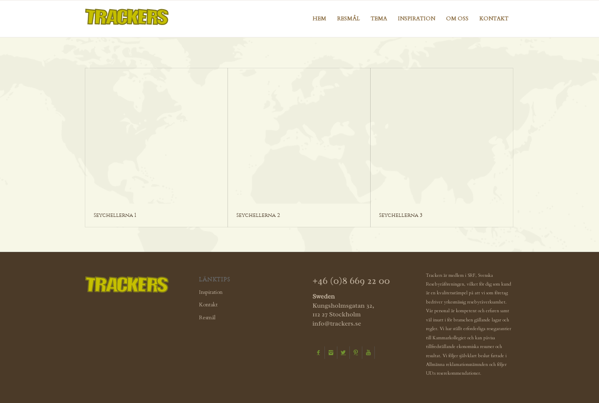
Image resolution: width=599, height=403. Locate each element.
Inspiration (211, 292)
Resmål (207, 317)
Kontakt (208, 304)
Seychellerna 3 (401, 215)
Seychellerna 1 (115, 215)
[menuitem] (319, 18)
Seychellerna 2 (258, 215)
